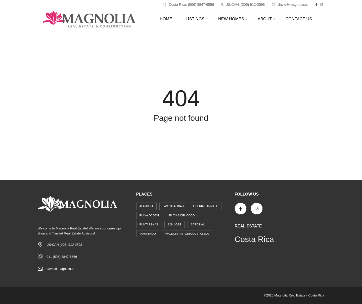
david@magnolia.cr (290, 5)
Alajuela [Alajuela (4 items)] (146, 206)
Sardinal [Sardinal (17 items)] (198, 224)
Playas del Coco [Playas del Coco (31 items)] (182, 215)
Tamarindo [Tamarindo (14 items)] (148, 233)
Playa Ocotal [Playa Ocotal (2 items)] (150, 215)
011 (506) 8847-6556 (62, 257)
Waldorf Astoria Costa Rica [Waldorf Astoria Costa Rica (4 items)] (187, 233)
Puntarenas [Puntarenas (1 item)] (149, 224)
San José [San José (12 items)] (174, 224)
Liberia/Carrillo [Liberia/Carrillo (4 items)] (205, 206)
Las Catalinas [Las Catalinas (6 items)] (173, 206)
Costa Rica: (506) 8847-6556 (188, 5)
